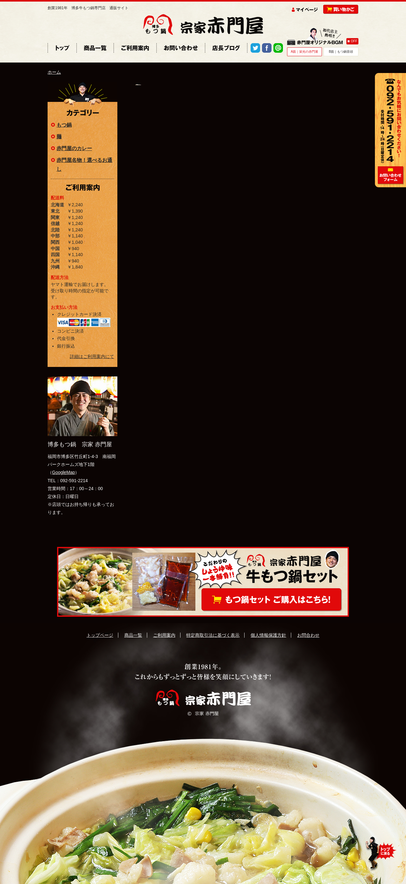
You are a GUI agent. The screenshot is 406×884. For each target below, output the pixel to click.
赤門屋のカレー (74, 148)
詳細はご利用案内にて (92, 356)
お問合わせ (308, 635)
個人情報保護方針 (268, 635)
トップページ (100, 635)
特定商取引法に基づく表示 (212, 635)
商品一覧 (133, 635)
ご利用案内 (164, 635)
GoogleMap (63, 472)
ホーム (54, 72)
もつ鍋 (64, 125)
